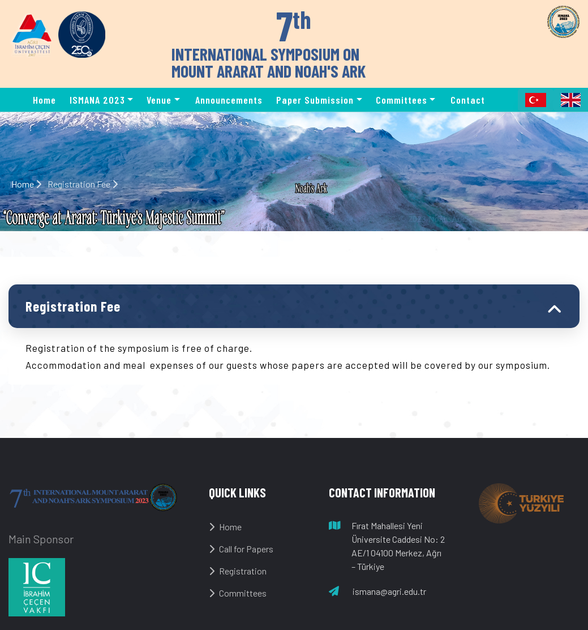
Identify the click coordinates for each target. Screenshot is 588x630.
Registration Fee (73, 305)
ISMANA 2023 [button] (97, 99)
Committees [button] (401, 99)
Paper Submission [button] (315, 99)
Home (44, 99)
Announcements (229, 99)
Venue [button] (159, 99)
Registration (238, 570)
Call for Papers (241, 548)
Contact (467, 99)
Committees (238, 593)
